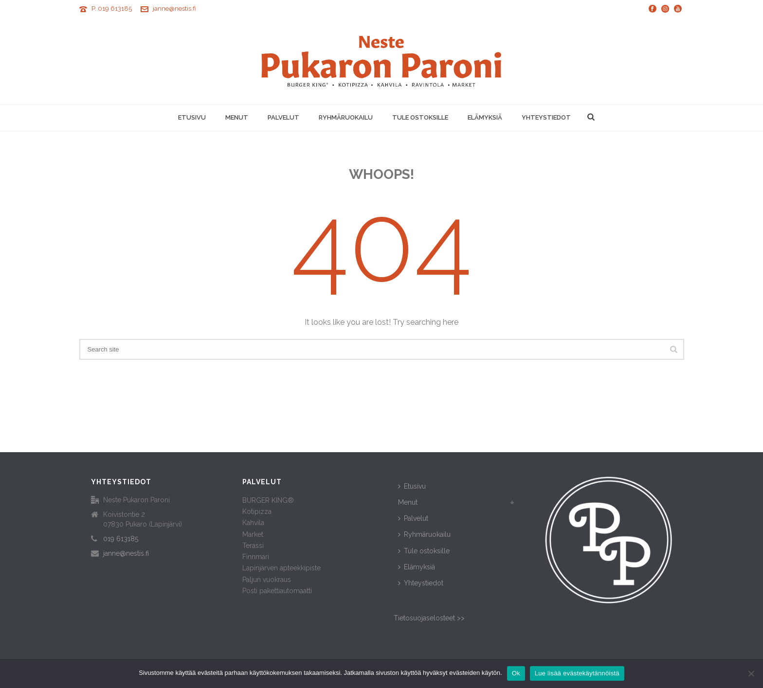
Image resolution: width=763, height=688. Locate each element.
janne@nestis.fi (174, 8)
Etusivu (192, 117)
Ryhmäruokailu (346, 117)
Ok (516, 673)
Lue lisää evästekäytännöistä (577, 673)
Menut (236, 117)
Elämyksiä (485, 117)
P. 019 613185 (111, 8)
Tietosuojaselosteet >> (429, 618)
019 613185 (120, 539)
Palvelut (283, 117)
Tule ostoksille (420, 117)
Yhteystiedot (546, 117)
